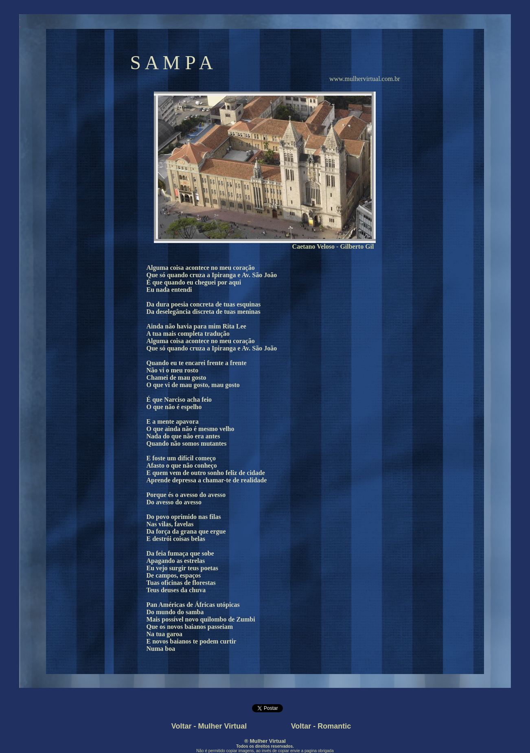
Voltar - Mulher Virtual (209, 726)
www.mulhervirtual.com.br (364, 78)
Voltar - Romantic (321, 726)
